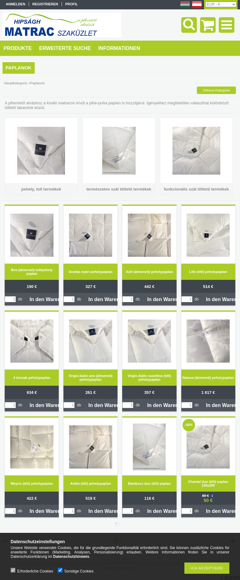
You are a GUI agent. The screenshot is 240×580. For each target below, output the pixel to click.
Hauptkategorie (16, 83)
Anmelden (15, 4)
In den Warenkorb (51, 299)
